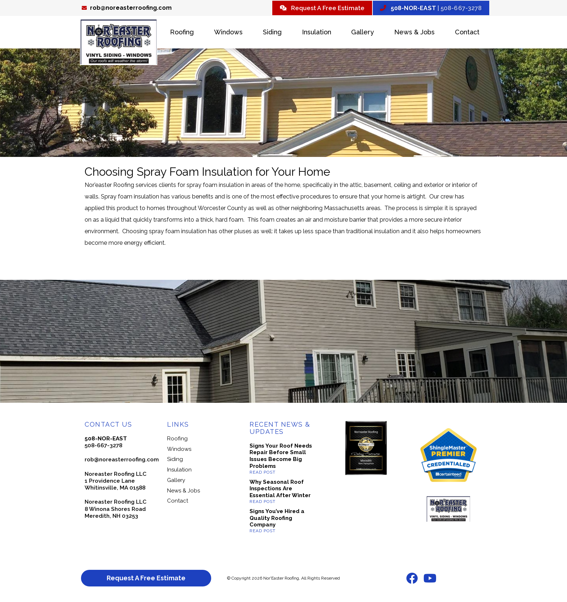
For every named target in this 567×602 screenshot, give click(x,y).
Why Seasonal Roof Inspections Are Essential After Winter (280, 489)
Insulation (316, 33)
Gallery (362, 33)
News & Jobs (414, 33)
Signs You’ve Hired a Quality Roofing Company (277, 519)
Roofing (182, 33)
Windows (228, 33)
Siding (272, 33)
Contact (467, 33)
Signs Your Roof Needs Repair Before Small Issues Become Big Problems (281, 456)
